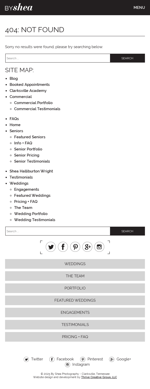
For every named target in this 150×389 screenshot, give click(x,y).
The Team (23, 207)
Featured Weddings (32, 195)
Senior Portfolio (28, 149)
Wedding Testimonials (34, 220)
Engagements (26, 189)
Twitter (51, 247)
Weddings (19, 183)
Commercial (21, 96)
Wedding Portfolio (31, 213)
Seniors (16, 131)
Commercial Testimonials (37, 109)
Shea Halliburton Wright (31, 171)
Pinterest (75, 247)
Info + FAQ (23, 143)
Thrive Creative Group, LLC (99, 377)
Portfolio (75, 288)
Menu (139, 7)
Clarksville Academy (28, 90)
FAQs (14, 118)
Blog (14, 78)
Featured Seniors (30, 137)
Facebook (63, 247)
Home (15, 125)
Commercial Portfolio (33, 103)
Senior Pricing (26, 155)
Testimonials (21, 177)
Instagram (99, 247)
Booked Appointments (30, 84)
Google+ (87, 247)
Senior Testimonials (32, 161)
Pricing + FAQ (25, 201)
